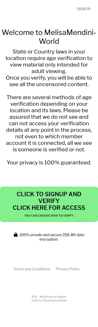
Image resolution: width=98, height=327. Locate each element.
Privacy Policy (68, 269)
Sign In (83, 9)
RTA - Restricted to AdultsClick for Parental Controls (49, 298)
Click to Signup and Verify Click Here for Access (49, 204)
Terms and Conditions (31, 269)
